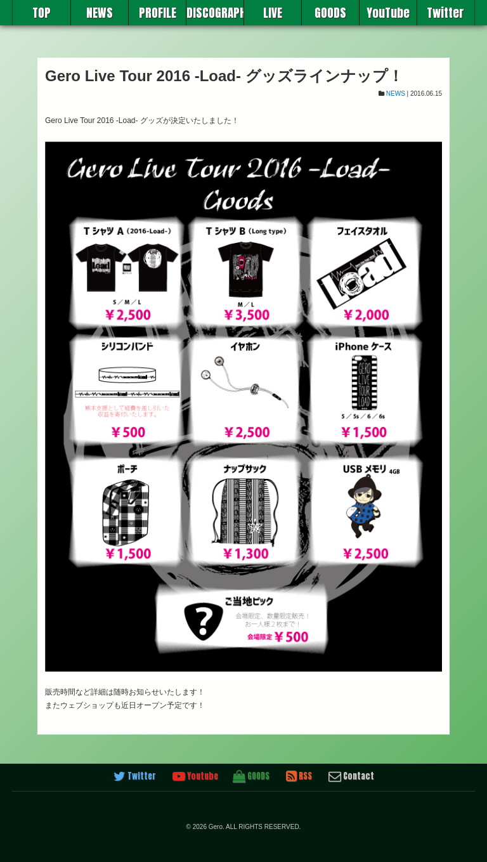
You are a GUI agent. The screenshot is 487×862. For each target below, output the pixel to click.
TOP (41, 13)
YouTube (388, 13)
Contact (351, 776)
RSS (299, 776)
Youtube (195, 776)
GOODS (330, 13)
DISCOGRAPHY (215, 13)
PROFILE (157, 13)
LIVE (272, 13)
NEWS (99, 13)
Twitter (445, 13)
